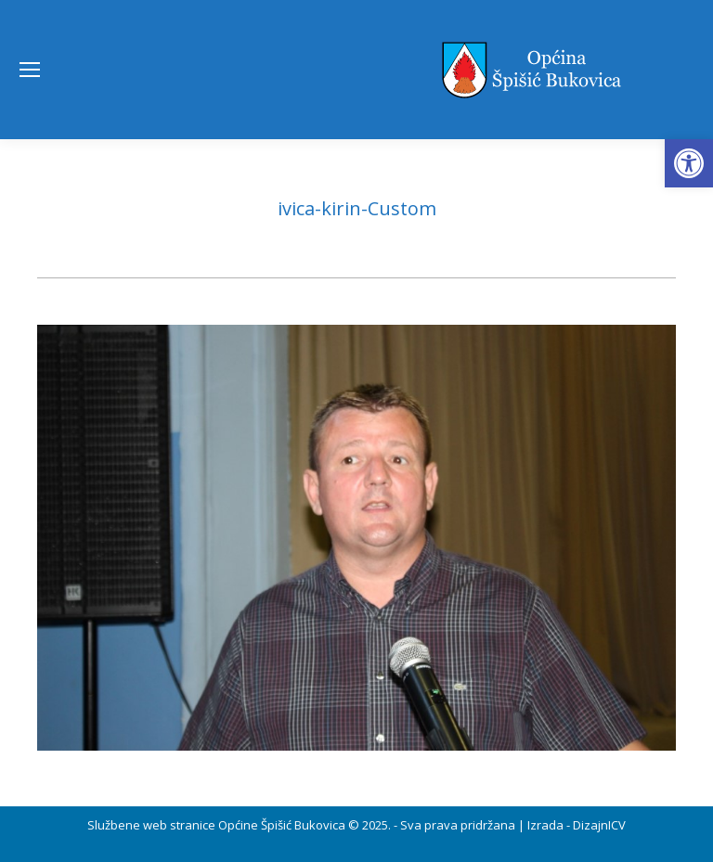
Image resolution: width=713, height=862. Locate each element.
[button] (689, 163)
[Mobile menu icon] (30, 69)
